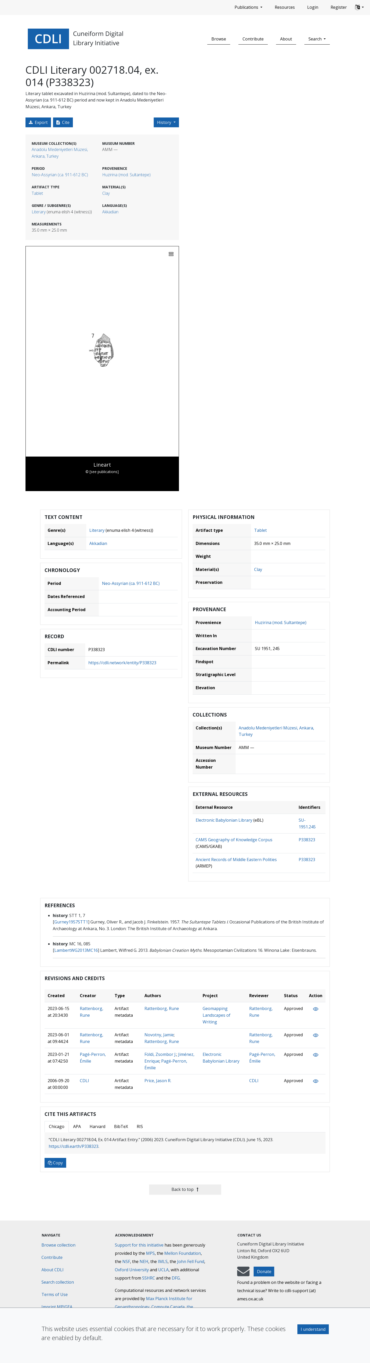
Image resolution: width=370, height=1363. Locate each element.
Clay (106, 193)
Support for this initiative (139, 1245)
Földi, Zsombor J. (160, 1054)
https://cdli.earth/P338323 (73, 1146)
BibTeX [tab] (121, 1126)
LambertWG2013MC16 (76, 950)
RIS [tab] (140, 1126)
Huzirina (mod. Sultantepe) (126, 175)
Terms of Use (54, 1294)
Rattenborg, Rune (161, 1008)
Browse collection (58, 1245)
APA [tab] (77, 1126)
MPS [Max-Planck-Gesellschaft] (150, 1253)
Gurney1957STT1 (71, 922)
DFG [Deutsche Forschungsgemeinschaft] (176, 1278)
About (286, 39)
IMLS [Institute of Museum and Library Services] (163, 1261)
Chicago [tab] (56, 1126)
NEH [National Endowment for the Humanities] (144, 1261)
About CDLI (52, 1270)
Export (38, 122)
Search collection (57, 1282)
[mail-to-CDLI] (243, 1274)
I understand (313, 1329)
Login (312, 7)
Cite (63, 122)
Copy (55, 1163)
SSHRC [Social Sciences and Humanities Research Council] (148, 1278)
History (164, 122)
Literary (39, 212)
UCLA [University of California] (163, 1270)
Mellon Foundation (182, 1253)
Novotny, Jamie (159, 1035)
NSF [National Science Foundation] (126, 1261)
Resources (285, 7)
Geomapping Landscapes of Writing (216, 1015)
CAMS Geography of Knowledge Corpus (234, 840)
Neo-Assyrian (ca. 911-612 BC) (60, 175)
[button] (359, 7)
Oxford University (132, 1270)
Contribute (253, 39)
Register (339, 7)
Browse (218, 39)
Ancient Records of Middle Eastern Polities (236, 859)
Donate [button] (264, 1271)
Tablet (37, 193)
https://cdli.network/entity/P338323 (122, 663)
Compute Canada (168, 1307)
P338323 (307, 840)
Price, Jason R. (157, 1080)
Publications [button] (247, 7)
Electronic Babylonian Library (224, 820)
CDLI (84, 1080)
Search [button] (315, 39)
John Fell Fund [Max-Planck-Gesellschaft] (190, 1261)
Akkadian (110, 212)
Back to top (185, 1189)
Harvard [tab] (97, 1126)
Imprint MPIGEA (56, 1307)
